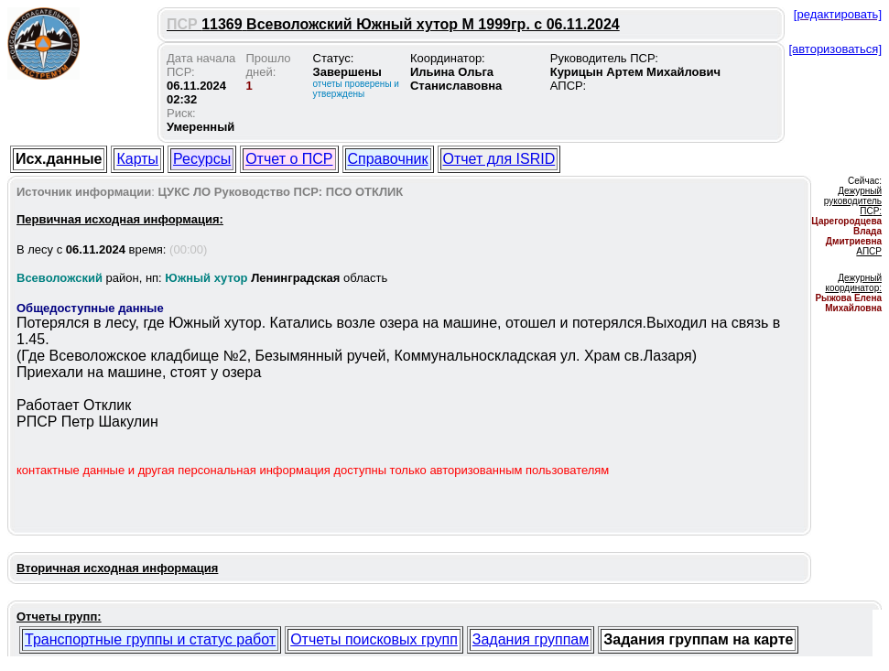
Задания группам (530, 639)
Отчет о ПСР (288, 159)
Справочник (388, 159)
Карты (137, 159)
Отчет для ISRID (499, 159)
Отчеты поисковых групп (374, 639)
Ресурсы (202, 159)
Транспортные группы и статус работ (150, 639)
